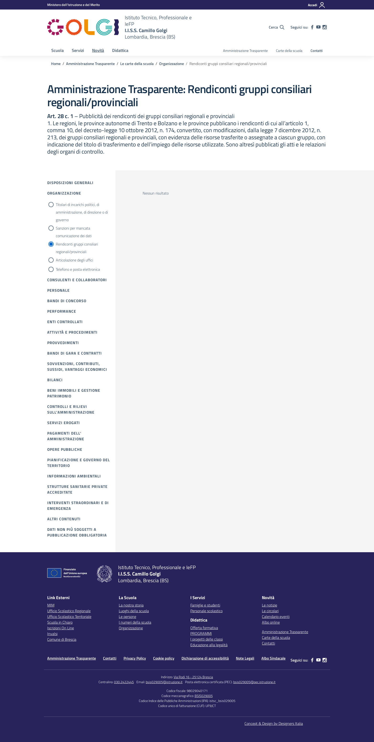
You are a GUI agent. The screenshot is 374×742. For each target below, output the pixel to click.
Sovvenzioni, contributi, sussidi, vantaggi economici (77, 366)
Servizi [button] (78, 50)
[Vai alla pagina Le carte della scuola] (137, 63)
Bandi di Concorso (66, 301)
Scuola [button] (57, 50)
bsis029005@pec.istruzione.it (254, 681)
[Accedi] (316, 5)
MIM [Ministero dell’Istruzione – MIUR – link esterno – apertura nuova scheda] (50, 605)
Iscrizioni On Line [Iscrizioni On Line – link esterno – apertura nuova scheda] (60, 628)
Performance (61, 311)
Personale (58, 290)
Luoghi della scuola (134, 611)
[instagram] (324, 27)
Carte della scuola (289, 50)
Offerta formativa (204, 628)
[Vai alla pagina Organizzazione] (171, 63)
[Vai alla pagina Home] (56, 63)
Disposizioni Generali (70, 183)
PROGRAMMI (201, 633)
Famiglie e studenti (205, 605)
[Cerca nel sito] (276, 27)
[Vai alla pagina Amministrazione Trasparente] (90, 63)
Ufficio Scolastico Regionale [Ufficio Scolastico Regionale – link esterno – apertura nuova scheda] (69, 611)
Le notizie (269, 605)
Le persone (127, 616)
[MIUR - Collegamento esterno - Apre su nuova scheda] (73, 4)
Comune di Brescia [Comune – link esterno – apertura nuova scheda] (61, 639)
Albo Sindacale (273, 658)
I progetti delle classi (206, 639)
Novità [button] (98, 50)
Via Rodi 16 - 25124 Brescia (193, 676)
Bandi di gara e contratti (74, 353)
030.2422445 (124, 681)
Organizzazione (64, 193)
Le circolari (270, 611)
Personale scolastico (206, 611)
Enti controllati (65, 322)
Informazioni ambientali (74, 476)
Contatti (317, 50)
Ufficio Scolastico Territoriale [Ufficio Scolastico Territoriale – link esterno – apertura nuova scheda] (69, 616)
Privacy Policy (135, 658)
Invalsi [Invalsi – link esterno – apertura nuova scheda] (52, 634)
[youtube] (318, 27)
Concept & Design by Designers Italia (273, 723)
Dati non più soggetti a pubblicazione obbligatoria (77, 532)
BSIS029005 (204, 695)
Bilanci (55, 380)
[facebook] (312, 27)
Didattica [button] (120, 50)
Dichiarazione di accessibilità (205, 658)
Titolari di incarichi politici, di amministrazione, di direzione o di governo (82, 212)
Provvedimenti (63, 343)
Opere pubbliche (64, 449)
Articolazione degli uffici (74, 260)
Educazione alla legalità (209, 645)
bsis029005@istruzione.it (164, 681)
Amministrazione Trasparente (245, 50)
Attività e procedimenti (72, 332)
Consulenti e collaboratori (77, 280)
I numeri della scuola (135, 622)
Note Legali (245, 658)
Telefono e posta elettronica (78, 269)
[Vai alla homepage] (83, 27)
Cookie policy (163, 658)
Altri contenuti (64, 519)
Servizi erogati (63, 423)
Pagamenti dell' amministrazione (65, 436)
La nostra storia (131, 605)
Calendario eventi (276, 616)
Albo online (271, 622)
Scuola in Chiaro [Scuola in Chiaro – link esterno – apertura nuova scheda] (60, 622)
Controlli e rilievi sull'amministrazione (70, 409)
